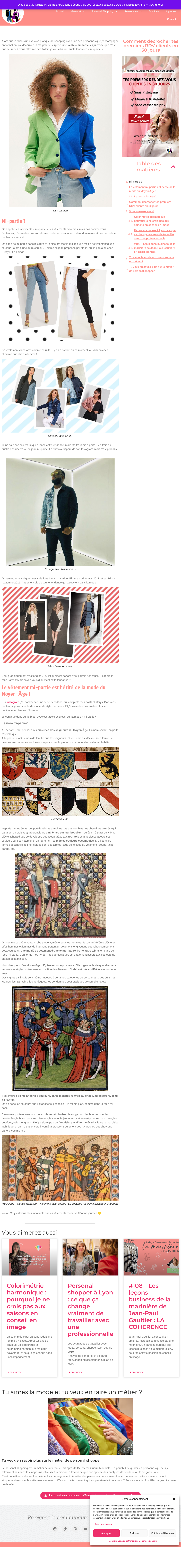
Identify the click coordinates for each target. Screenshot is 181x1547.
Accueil (60, 11)
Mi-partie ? (135, 181)
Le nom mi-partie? (145, 196)
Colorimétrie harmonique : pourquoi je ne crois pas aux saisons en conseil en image (151, 220)
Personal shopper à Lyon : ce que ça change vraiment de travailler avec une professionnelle (155, 234)
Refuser (134, 1533)
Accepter (106, 1533)
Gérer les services (103, 1524)
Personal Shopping (105, 11)
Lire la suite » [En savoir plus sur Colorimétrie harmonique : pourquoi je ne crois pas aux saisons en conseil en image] (14, 1372)
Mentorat (78, 11)
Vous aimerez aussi (141, 211)
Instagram (13, 702)
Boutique (154, 11)
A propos (171, 11)
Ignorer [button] (158, 4)
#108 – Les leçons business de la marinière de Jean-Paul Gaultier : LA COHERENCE (154, 247)
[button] (174, 1499)
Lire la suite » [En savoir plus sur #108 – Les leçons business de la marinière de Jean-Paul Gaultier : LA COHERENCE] (136, 1372)
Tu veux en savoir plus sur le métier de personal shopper (151, 268)
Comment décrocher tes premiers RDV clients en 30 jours (150, 203)
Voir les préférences (162, 1533)
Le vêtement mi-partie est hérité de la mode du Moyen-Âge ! (152, 189)
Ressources (133, 11)
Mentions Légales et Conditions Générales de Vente (133, 1541)
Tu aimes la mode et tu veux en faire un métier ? (151, 259)
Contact (171, 19)
